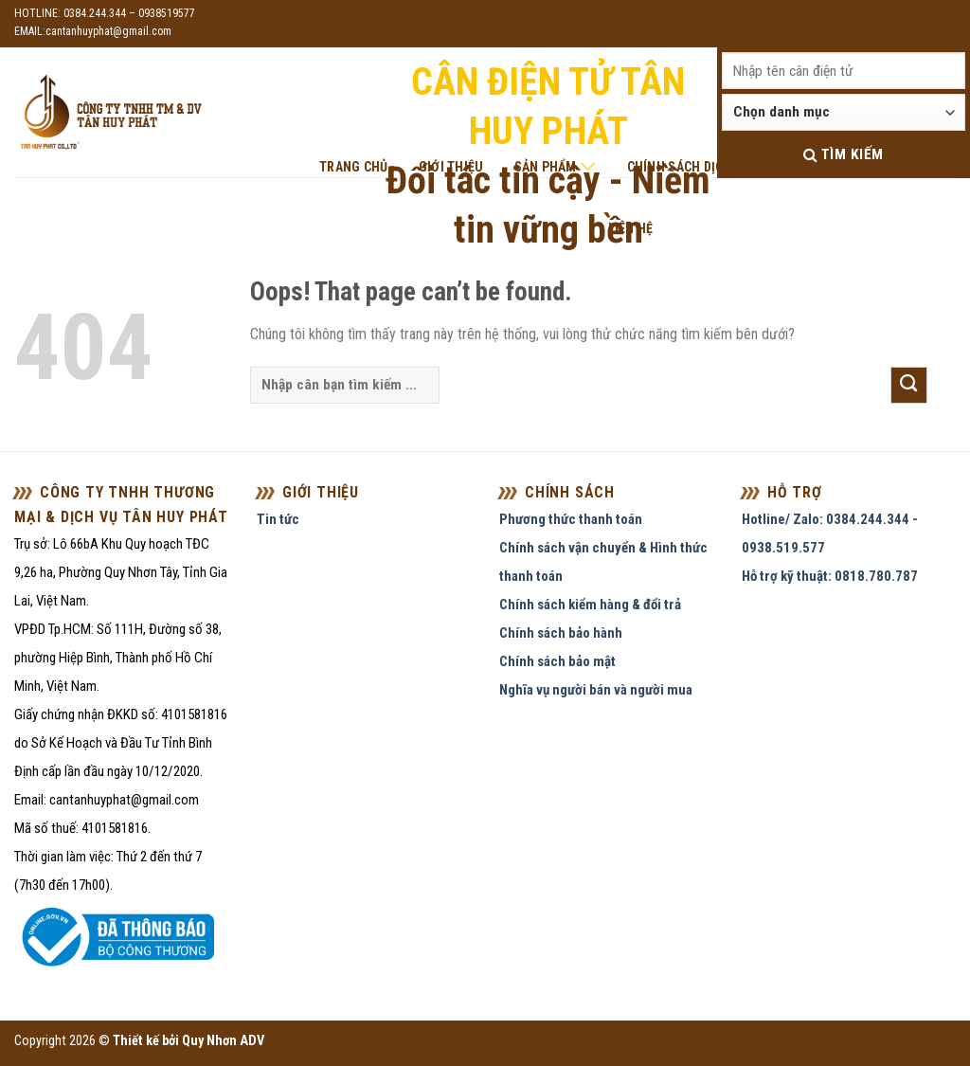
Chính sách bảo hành (560, 632)
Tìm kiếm (843, 154)
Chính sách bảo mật (557, 661)
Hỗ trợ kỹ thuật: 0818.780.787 (830, 576)
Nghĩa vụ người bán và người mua (595, 689)
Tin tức (278, 519)
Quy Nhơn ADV (223, 1041)
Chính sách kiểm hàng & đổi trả (590, 604)
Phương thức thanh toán (570, 519)
